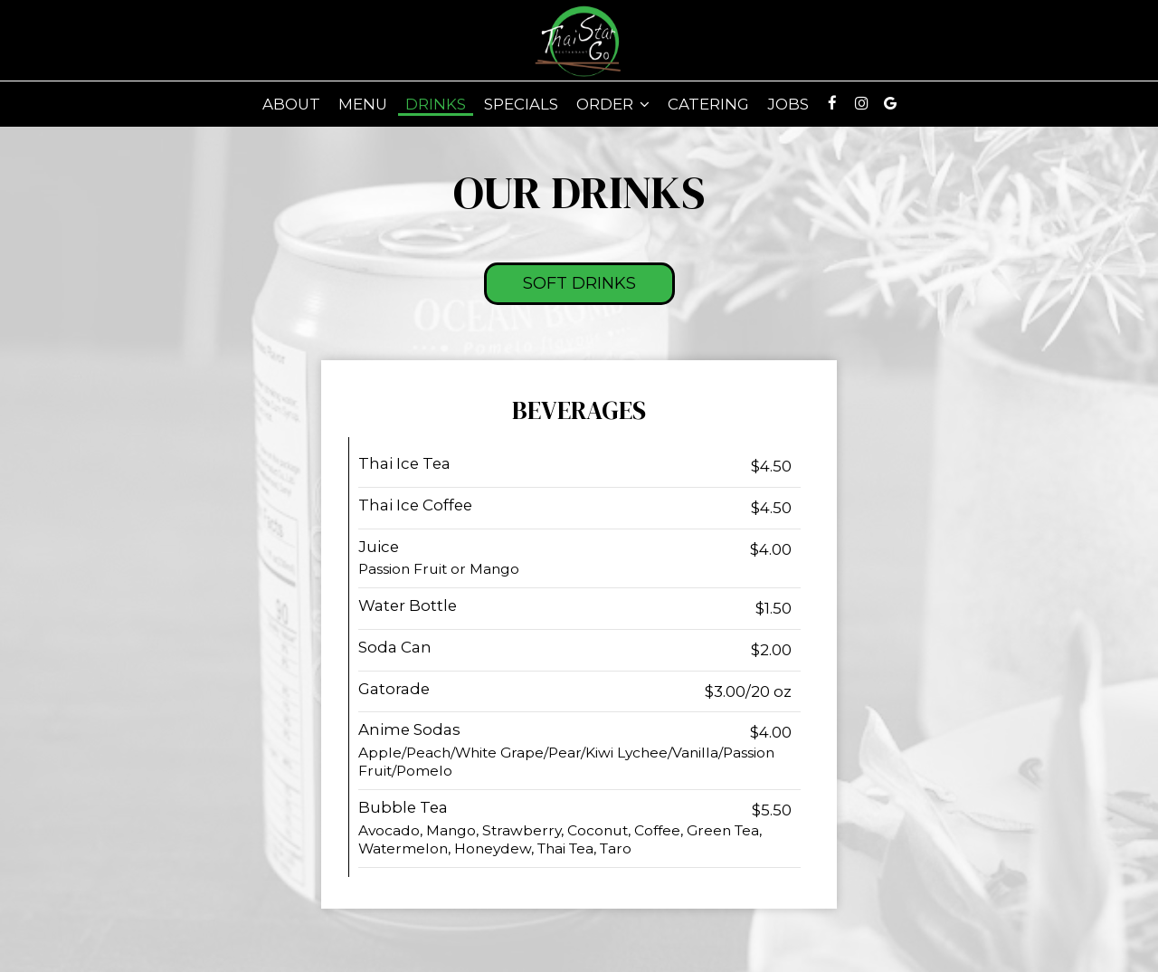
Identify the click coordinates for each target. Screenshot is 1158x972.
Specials (521, 104)
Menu (362, 104)
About (291, 104)
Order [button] (613, 104)
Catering (708, 104)
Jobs (788, 104)
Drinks (435, 104)
